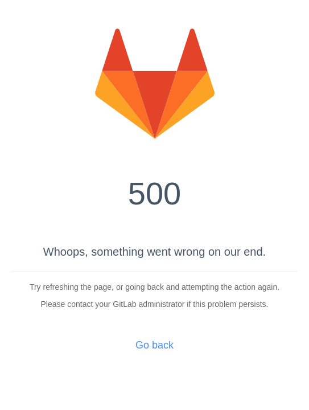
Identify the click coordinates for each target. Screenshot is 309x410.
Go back (154, 345)
